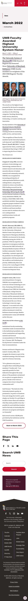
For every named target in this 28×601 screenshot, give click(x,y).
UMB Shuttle (8, 546)
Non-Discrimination (14, 595)
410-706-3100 (16, 527)
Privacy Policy (14, 582)
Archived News (8, 27)
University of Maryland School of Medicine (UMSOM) (13, 127)
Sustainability (20, 549)
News (6, 15)
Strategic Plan (20, 545)
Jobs (17, 538)
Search (14, 469)
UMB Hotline (20, 556)
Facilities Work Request (20, 534)
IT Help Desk (8, 557)
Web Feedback (14, 591)
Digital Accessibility (14, 586)
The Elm (6, 532)
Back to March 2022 (14, 425)
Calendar (7, 536)
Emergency (7, 539)
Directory (7, 553)
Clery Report (20, 552)
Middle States (20, 542)
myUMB (6, 550)
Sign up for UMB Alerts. (12, 486)
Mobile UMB (8, 543)
